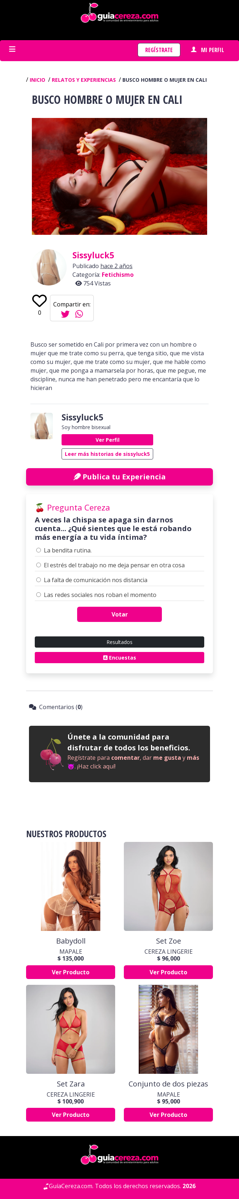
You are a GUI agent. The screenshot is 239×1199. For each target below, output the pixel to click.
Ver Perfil (108, 439)
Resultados (119, 642)
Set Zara (71, 1084)
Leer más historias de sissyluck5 (107, 453)
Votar (120, 614)
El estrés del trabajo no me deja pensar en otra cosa (114, 565)
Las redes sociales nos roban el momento (100, 595)
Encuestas (119, 657)
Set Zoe (168, 941)
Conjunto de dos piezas (168, 1084)
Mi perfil (207, 50)
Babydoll (70, 941)
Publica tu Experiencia (120, 477)
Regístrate (159, 50)
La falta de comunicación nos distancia (95, 580)
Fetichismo (118, 275)
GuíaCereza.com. (71, 1186)
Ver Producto (70, 972)
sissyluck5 (93, 255)
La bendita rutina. (68, 550)
